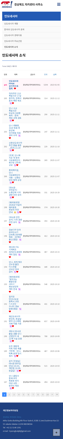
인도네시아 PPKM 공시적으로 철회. (13, 85)
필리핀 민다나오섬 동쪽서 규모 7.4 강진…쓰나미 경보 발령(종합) (14, 302)
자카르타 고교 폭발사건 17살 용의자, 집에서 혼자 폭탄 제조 (15, 97)
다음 (52, 394)
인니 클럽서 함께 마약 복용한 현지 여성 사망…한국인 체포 (14, 380)
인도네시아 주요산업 (13, 41)
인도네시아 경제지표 (13, 35)
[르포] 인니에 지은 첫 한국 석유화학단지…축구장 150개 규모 (15, 160)
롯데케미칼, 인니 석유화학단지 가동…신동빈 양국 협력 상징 (15, 175)
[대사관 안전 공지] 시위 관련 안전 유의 (15, 220)
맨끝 (57, 394)
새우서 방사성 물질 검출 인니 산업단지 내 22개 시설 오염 (15, 335)
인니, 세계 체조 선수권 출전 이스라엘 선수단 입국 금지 (15, 266)
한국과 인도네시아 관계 (14, 29)
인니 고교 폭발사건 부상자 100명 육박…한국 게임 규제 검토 (15, 113)
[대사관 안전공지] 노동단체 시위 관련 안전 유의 (15, 191)
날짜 (54, 74)
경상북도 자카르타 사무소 (12, 417)
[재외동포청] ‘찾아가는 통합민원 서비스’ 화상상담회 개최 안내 (14, 282)
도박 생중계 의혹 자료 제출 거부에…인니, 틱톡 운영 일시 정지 (15, 351)
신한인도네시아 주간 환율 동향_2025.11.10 (15, 145)
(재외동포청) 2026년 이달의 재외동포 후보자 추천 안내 (15, 207)
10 (47, 394)
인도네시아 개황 (11, 23)
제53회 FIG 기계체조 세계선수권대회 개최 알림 (15, 251)
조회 (45, 74)
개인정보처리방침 (10, 410)
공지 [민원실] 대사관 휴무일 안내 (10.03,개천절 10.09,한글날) (15, 365)
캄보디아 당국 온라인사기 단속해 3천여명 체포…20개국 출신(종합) (15, 234)
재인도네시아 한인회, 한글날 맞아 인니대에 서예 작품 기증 (15, 320)
